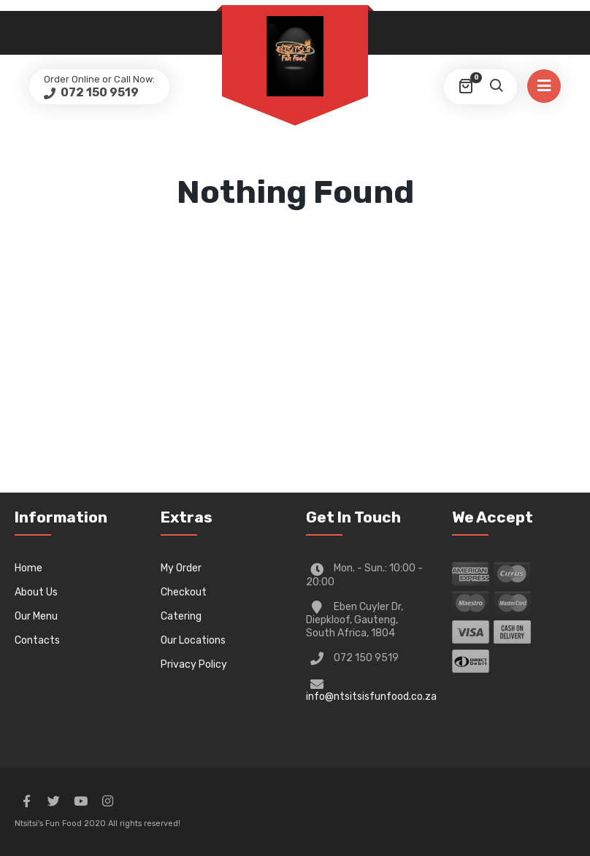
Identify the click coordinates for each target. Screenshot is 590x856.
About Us (36, 592)
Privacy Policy (194, 664)
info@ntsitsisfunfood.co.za (371, 696)
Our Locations (193, 640)
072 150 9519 (98, 92)
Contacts (37, 640)
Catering (181, 616)
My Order (181, 568)
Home (28, 568)
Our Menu (36, 616)
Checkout (184, 592)
